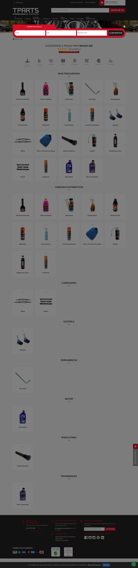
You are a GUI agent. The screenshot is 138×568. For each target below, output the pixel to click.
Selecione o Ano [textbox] (82, 33)
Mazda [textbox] (17, 33)
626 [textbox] (48, 33)
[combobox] (29, 33)
